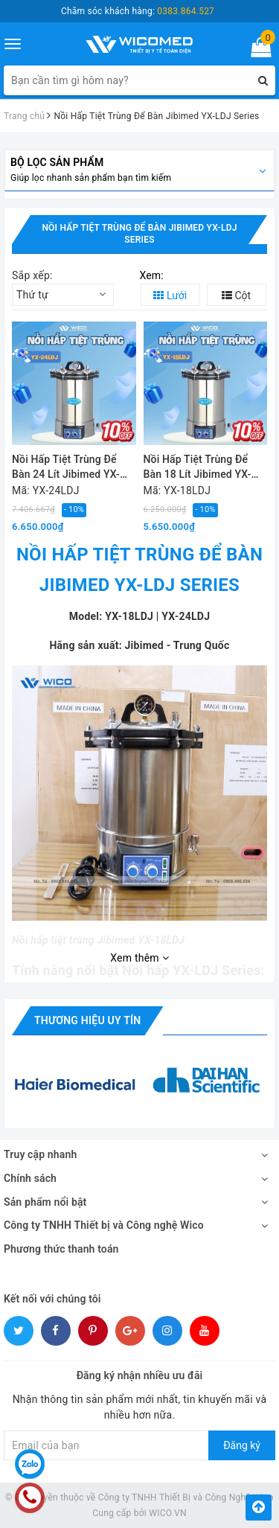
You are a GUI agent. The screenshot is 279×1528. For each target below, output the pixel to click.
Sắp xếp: (32, 275)
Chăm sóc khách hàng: (137, 11)
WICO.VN (168, 1513)
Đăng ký (241, 1445)
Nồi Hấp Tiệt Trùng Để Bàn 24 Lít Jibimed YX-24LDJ (66, 467)
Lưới (170, 295)
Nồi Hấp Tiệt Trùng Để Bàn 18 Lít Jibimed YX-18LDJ (197, 467)
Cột (236, 295)
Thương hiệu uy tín (87, 1020)
